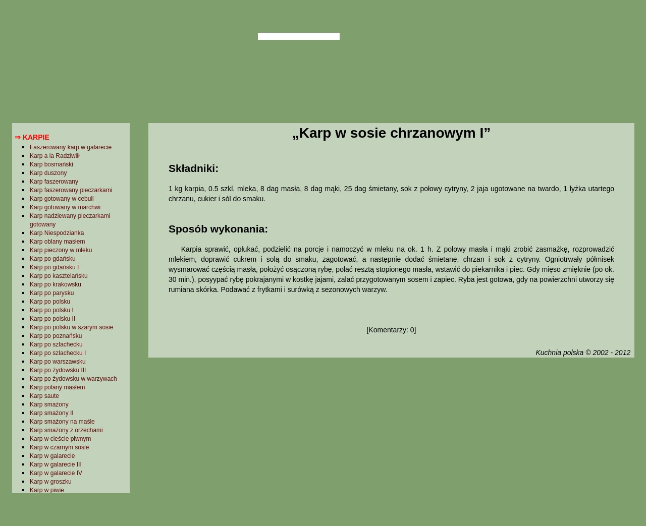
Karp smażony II (52, 413)
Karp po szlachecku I (58, 353)
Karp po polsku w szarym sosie (71, 327)
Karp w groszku (51, 481)
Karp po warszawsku (58, 361)
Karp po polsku (50, 301)
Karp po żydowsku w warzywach (73, 378)
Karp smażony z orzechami (66, 430)
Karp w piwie (47, 490)
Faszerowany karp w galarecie (71, 147)
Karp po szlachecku (56, 344)
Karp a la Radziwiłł (55, 155)
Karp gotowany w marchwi (65, 207)
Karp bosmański (51, 164)
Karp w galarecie (52, 455)
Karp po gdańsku (53, 258)
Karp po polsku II (52, 318)
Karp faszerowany (54, 181)
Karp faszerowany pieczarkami (71, 190)
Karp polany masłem (57, 387)
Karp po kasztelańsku (59, 275)
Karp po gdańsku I (54, 267)
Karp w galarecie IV (56, 473)
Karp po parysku (52, 293)
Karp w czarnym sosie (59, 447)
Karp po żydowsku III (58, 370)
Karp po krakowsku (55, 284)
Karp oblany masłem (57, 241)
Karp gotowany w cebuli (62, 198)
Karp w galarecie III (56, 464)
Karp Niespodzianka (57, 233)
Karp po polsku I (52, 310)
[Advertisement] (391, 440)
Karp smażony (49, 404)
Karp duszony (48, 173)
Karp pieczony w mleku (61, 250)
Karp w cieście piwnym (60, 438)
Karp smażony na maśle (62, 421)
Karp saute (44, 395)
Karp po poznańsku (56, 335)
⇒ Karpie (32, 137)
